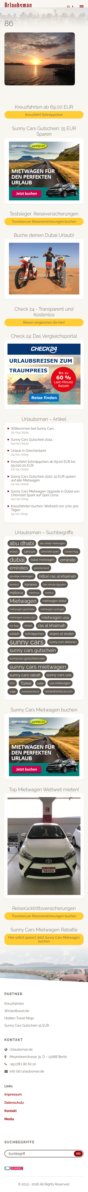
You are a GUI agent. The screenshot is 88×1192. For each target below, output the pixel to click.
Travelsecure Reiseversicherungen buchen (44, 221)
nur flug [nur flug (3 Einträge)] (14, 625)
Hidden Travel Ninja (19, 1018)
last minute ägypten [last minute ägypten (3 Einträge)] (54, 584)
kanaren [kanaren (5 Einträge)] (31, 584)
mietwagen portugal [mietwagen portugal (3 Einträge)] (52, 609)
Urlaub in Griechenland (28, 451)
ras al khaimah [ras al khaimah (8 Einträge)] (51, 625)
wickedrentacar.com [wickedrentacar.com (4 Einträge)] (59, 691)
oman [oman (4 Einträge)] (28, 625)
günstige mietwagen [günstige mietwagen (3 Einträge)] (21, 576)
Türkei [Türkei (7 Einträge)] (26, 683)
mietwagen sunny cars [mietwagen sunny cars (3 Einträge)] (23, 617)
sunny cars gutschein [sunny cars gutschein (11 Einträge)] (33, 650)
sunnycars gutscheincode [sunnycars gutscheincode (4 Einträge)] (27, 658)
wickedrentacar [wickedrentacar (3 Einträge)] (30, 691)
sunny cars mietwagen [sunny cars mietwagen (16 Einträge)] (38, 667)
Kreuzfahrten (14, 1003)
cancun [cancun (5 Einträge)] (29, 551)
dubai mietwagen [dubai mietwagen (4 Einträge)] (42, 559)
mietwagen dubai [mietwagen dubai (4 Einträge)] (54, 601)
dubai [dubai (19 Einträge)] (17, 559)
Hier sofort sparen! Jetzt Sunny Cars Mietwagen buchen (44, 939)
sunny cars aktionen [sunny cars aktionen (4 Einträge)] (63, 642)
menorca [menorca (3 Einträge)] (34, 592)
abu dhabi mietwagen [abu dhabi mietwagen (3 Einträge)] (52, 543)
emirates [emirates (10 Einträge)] (19, 568)
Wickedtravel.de (16, 1011)
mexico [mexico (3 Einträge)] (49, 592)
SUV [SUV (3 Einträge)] (12, 683)
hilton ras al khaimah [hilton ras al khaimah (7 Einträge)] (57, 576)
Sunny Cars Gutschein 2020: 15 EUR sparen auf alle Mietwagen (43, 478)
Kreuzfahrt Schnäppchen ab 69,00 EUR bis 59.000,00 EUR (43, 463)
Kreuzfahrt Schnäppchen (44, 115)
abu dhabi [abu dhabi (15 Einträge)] (22, 543)
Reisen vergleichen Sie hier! (44, 322)
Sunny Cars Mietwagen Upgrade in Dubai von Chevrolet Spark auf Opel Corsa (45, 493)
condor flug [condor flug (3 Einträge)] (71, 551)
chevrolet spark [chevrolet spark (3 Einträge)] (50, 551)
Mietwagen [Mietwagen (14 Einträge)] (23, 601)
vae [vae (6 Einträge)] (13, 691)
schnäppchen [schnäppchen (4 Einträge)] (34, 634)
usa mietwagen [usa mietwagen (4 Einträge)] (60, 683)
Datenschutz (14, 1103)
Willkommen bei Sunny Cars (32, 428)
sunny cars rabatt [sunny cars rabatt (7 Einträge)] (25, 675)
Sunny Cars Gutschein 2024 (31, 439)
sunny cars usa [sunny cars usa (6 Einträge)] (59, 675)
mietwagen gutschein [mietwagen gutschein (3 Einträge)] (22, 609)
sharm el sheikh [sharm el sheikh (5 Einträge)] (62, 634)
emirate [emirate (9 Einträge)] (68, 559)
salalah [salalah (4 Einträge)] (14, 634)
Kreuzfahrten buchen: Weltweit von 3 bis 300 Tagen (44, 508)
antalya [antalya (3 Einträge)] (14, 551)
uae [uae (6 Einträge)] (40, 683)
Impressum (13, 1094)
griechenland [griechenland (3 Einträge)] (41, 568)
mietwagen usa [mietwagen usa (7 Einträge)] (55, 617)
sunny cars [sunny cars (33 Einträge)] (27, 642)
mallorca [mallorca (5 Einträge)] (16, 593)
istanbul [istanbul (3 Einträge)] (14, 584)
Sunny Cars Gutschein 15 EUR (26, 1025)
